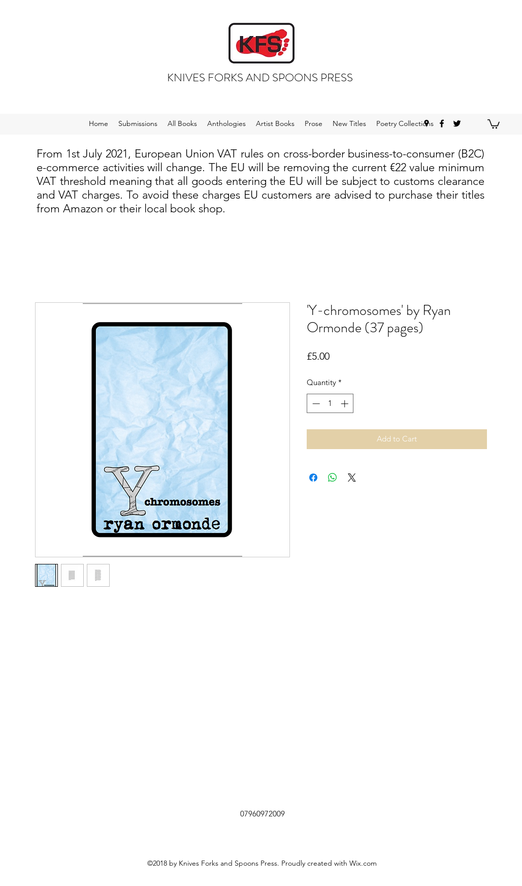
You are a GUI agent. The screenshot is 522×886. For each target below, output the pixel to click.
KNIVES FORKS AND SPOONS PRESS (260, 77)
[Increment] (345, 403)
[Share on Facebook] (313, 477)
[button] (493, 123)
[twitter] (457, 123)
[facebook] (442, 123)
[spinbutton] (330, 403)
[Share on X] (352, 477)
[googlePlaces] (426, 123)
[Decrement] (315, 403)
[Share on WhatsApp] (333, 477)
